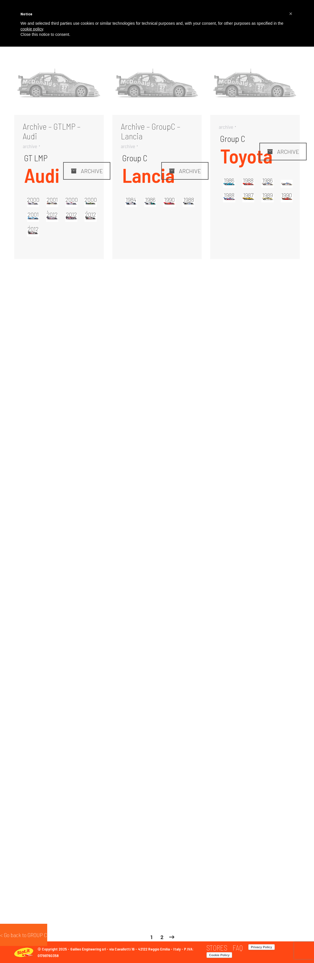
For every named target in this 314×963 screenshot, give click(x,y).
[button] (290, 13)
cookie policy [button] (31, 29)
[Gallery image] (59, 85)
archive (30, 146)
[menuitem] (216, 948)
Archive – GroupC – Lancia (150, 131)
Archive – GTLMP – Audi (51, 131)
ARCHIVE (87, 170)
